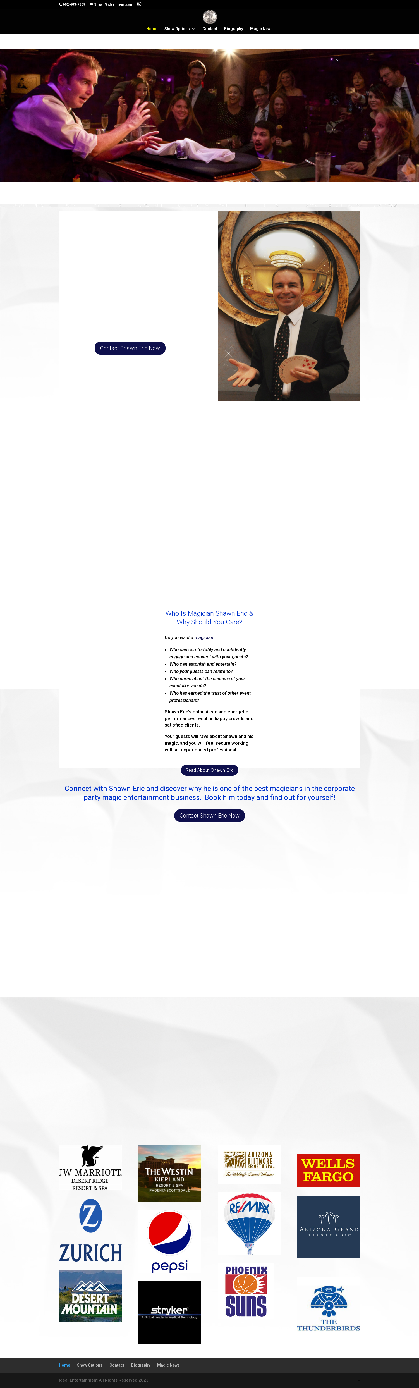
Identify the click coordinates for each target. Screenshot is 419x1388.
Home (151, 29)
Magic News (261, 29)
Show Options (177, 29)
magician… (206, 637)
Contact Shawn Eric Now (130, 348)
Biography (233, 29)
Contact (209, 29)
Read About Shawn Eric (210, 770)
